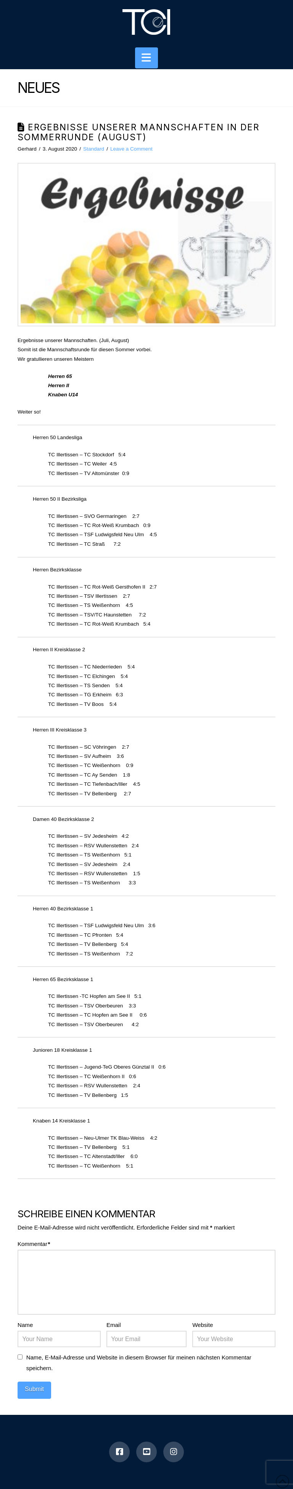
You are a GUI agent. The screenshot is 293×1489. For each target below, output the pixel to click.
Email (113, 1325)
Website (202, 1325)
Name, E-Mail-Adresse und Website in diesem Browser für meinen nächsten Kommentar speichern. (138, 1362)
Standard (93, 149)
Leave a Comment (131, 149)
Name (25, 1325)
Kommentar (34, 1244)
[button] (146, 57)
